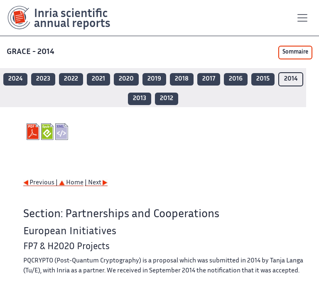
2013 (139, 98)
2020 (126, 79)
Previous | (41, 183)
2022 (71, 79)
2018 (182, 79)
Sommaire (295, 52)
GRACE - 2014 (31, 52)
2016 (236, 79)
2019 (154, 79)
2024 (15, 79)
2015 (263, 79)
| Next (96, 183)
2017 (208, 79)
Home (71, 183)
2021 (98, 79)
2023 (43, 79)
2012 (166, 98)
